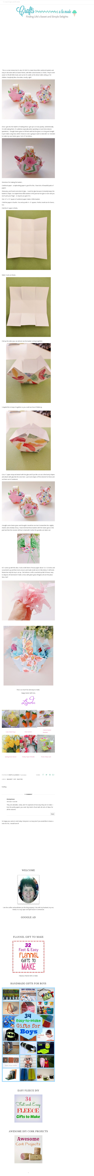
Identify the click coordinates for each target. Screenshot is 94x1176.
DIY (15, 779)
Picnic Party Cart (46, 757)
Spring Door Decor (10, 757)
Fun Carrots (28, 732)
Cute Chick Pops (11, 732)
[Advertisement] (47, 41)
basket (10, 779)
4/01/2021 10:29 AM (12, 801)
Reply (52, 814)
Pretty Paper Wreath (28, 757)
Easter (20, 779)
